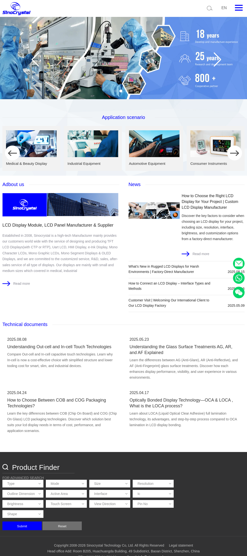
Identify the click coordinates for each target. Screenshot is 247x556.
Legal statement (181, 535)
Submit (92, 516)
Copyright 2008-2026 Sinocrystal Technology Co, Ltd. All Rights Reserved (109, 535)
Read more (21, 283)
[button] (115, 91)
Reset (132, 516)
